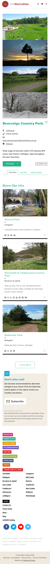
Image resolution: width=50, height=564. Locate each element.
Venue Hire (8, 461)
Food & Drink (9, 443)
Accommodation (10, 448)
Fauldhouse (7, 488)
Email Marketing (9, 411)
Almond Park (12, 219)
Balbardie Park (13, 335)
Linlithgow (10, 130)
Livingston (30, 474)
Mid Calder (30, 477)
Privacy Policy (26, 558)
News (5, 513)
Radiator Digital (29, 560)
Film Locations (9, 456)
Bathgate (6, 477)
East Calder (7, 485)
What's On (7, 435)
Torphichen (30, 485)
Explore (7, 452)
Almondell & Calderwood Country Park (24, 274)
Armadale (6, 474)
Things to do (9, 439)
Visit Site (12, 163)
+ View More (25, 365)
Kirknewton (7, 492)
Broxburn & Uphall (10, 481)
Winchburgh (30, 496)
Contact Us (7, 505)
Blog (4, 516)
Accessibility (15, 558)
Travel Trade (7, 509)
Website (9, 144)
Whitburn (29, 492)
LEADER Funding (9, 520)
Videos (6, 465)
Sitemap (6, 558)
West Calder (30, 488)
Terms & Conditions (40, 558)
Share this (41, 164)
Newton (29, 481)
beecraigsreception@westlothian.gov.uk (19, 140)
